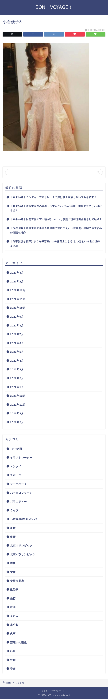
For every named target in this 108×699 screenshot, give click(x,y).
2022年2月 (17, 378)
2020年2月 (17, 422)
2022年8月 (17, 325)
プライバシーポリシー (51, 691)
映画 (13, 607)
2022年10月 (18, 307)
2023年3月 (17, 272)
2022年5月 (17, 351)
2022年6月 (17, 343)
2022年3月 (17, 369)
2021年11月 (18, 404)
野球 (13, 659)
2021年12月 (18, 395)
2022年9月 (17, 316)
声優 (13, 563)
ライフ (14, 510)
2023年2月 (17, 281)
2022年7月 (17, 334)
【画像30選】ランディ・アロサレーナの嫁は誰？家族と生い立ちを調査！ (53, 197)
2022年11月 (18, 299)
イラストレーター (21, 457)
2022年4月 (17, 360)
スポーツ (15, 475)
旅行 (13, 598)
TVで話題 (16, 448)
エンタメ (15, 466)
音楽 (13, 668)
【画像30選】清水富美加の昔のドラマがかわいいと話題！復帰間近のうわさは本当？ (56, 208)
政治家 (14, 589)
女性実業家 (17, 580)
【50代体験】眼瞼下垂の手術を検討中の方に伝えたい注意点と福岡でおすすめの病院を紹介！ (56, 230)
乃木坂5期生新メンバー (25, 519)
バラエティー (18, 501)
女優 (13, 571)
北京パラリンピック (22, 554)
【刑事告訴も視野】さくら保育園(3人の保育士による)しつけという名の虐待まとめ (55, 243)
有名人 (14, 615)
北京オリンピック (21, 545)
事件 (13, 527)
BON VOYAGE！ (56, 7)
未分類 (14, 624)
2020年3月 (17, 413)
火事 (13, 633)
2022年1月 (17, 387)
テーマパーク (18, 483)
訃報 (13, 651)
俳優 (13, 536)
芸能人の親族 (18, 642)
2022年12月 (18, 290)
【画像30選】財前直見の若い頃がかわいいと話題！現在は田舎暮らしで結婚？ (56, 219)
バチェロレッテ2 (20, 492)
